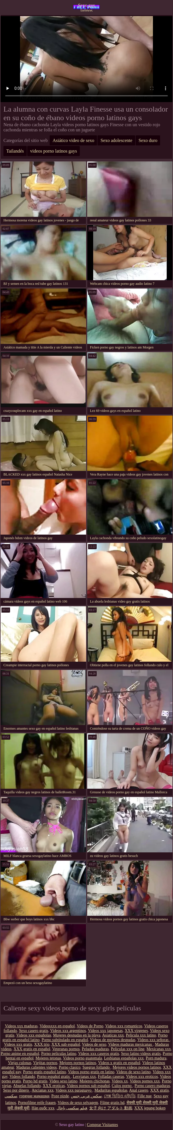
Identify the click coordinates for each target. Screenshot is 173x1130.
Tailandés (15, 151)
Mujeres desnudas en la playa (76, 1035)
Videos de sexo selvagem (78, 1102)
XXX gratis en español (31, 1049)
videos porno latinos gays (53, 151)
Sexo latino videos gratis (141, 1053)
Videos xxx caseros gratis (98, 1053)
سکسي (11, 1096)
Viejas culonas (19, 1063)
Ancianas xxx (43, 1090)
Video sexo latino (63, 1081)
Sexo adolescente (116, 140)
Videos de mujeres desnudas (112, 1040)
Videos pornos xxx (145, 1081)
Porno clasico (70, 1067)
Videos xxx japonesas (105, 1030)
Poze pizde (60, 1096)
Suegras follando (97, 1067)
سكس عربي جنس (86, 1096)
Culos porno (122, 1086)
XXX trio (41, 1044)
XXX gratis (159, 1090)
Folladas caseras (111, 1076)
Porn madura (156, 1058)
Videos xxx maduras (21, 1026)
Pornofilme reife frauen (37, 1102)
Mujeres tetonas (48, 1058)
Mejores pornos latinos (77, 1063)
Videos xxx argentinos (68, 1030)
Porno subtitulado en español (65, 1040)
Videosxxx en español (57, 1026)
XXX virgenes (136, 1030)
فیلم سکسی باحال (72, 1108)
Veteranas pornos (66, 1049)
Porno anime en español (20, 1053)
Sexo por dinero (16, 1090)
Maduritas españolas (110, 1090)
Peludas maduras (95, 1049)
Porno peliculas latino (58, 1053)
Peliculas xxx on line (128, 1049)
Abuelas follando (27, 1086)
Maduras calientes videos (36, 1067)
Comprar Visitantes (102, 1125)
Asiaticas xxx (113, 1035)
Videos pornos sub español (88, 1086)
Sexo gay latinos (86, 7)
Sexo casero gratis (33, 1030)
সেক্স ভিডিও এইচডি (119, 1096)
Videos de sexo (94, 1044)
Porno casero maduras (152, 1086)
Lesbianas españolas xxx (124, 1058)
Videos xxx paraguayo (74, 1090)
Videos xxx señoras (153, 1040)
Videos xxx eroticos (142, 1076)
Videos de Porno (90, 1026)
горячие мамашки (34, 1096)
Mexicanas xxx (159, 1049)
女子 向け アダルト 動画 (111, 1108)
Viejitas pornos (45, 1063)
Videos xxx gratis (18, 1044)
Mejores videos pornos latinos (137, 1067)
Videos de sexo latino (133, 1072)
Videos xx (120, 1081)
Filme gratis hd (112, 1102)
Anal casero (138, 1090)
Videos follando (22, 1076)
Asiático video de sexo (73, 140)
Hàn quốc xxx (43, 1108)
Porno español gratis (54, 1076)
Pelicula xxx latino (141, 1035)
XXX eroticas (54, 1086)
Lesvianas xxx (84, 1076)
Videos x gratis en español (119, 1063)
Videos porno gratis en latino (91, 1072)
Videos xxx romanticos (123, 1026)
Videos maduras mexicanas (130, 1044)
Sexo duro (148, 140)
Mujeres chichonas (94, 1081)
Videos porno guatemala (82, 1058)
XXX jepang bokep (150, 1108)
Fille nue (144, 1096)
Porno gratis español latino (44, 1072)
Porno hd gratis (35, 1081)
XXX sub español (65, 1044)
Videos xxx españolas (33, 1035)
